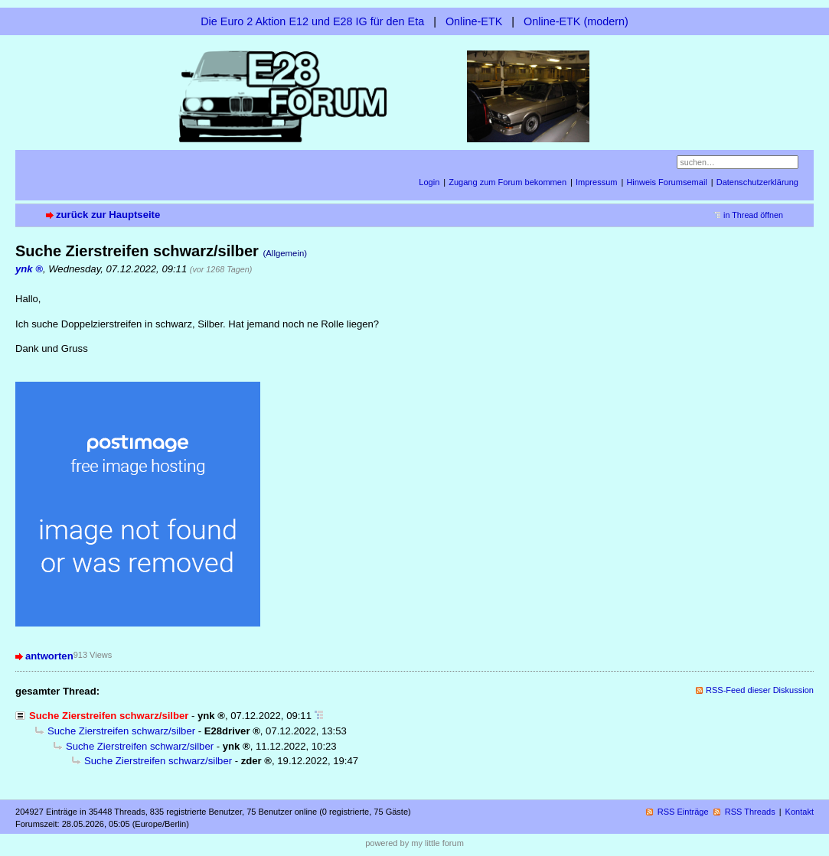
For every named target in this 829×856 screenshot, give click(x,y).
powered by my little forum (414, 843)
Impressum (597, 182)
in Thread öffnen (753, 215)
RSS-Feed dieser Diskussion (760, 690)
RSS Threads (750, 811)
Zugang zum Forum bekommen (507, 182)
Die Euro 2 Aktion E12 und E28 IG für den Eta (312, 21)
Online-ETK (474, 21)
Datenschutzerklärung (757, 182)
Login (429, 182)
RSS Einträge (683, 811)
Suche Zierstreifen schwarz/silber (121, 731)
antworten (49, 656)
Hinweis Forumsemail (666, 182)
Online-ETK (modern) (576, 21)
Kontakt (799, 811)
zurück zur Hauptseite (108, 214)
